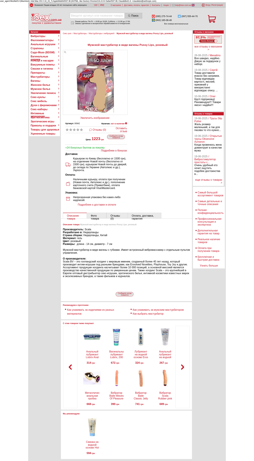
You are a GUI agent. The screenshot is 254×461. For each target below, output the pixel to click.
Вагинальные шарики (39, 56)
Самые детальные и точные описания (210, 203)
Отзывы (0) (99, 129)
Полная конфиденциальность (211, 211)
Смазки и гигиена (42, 68)
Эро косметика (40, 117)
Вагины (35, 80)
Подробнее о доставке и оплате (97, 204)
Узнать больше (209, 265)
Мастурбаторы (40, 76)
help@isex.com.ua (183, 5)
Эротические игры (42, 121)
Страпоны (37, 48)
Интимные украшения (38, 113)
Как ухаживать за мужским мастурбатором (158, 309)
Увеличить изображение (95, 118)
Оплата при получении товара (208, 249)
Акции (166, 5)
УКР (96, 5)
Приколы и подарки (43, 125)
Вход (208, 5)
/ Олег (212, 96)
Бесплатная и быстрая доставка (208, 258)
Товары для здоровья (45, 129)
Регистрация (217, 5)
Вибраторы (38, 36)
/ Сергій (213, 70)
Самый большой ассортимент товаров (210, 194)
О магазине (116, 5)
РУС (102, 5)
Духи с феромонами (44, 105)
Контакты (156, 5)
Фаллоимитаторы (42, 40)
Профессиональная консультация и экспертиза (209, 221)
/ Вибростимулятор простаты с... (205, 159)
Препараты (38, 72)
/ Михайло (214, 55)
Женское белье (40, 85)
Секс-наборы (39, 109)
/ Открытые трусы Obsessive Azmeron (208, 139)
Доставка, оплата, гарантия (136, 5)
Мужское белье (40, 89)
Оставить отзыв (121, 130)
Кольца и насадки (42, 60)
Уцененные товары (43, 133)
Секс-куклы (38, 97)
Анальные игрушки (43, 44)
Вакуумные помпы (43, 64)
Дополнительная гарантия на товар (208, 232)
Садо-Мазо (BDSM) (43, 52)
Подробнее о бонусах (114, 150)
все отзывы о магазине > (208, 48)
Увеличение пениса (43, 93)
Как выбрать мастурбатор (148, 313)
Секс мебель (39, 101)
